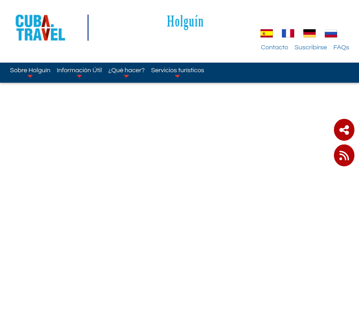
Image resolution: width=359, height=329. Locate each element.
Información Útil (79, 72)
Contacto (274, 47)
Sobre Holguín (30, 72)
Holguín (185, 21)
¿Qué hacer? (126, 72)
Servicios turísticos (177, 72)
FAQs (341, 47)
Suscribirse (311, 47)
